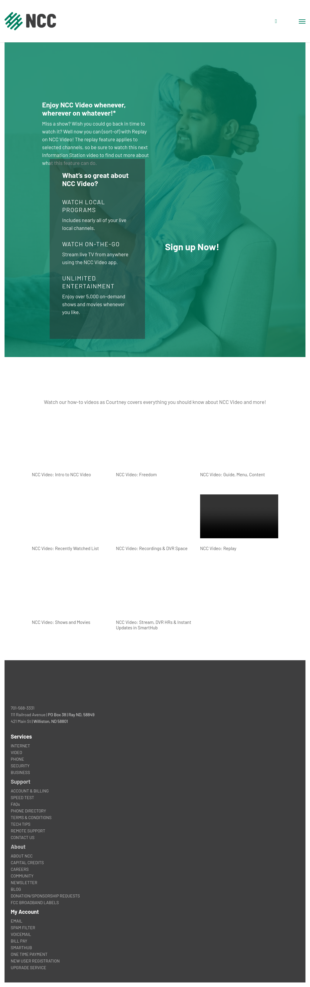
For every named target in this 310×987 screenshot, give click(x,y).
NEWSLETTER (24, 882)
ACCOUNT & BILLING (29, 790)
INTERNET (20, 745)
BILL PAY (19, 940)
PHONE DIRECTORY (28, 810)
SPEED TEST (22, 797)
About (18, 846)
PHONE (17, 759)
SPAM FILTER (23, 927)
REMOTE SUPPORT (28, 830)
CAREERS (19, 869)
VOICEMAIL (21, 934)
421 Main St (21, 721)
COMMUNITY (22, 875)
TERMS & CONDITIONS (31, 817)
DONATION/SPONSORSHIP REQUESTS (45, 895)
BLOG (16, 889)
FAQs (15, 804)
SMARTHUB (21, 947)
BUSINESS (20, 772)
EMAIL (16, 920)
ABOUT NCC (21, 855)
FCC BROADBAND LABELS (35, 902)
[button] (302, 21)
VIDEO (16, 752)
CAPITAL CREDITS (27, 862)
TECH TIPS (20, 824)
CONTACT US (23, 837)
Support (20, 781)
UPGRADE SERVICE (28, 967)
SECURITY (20, 765)
